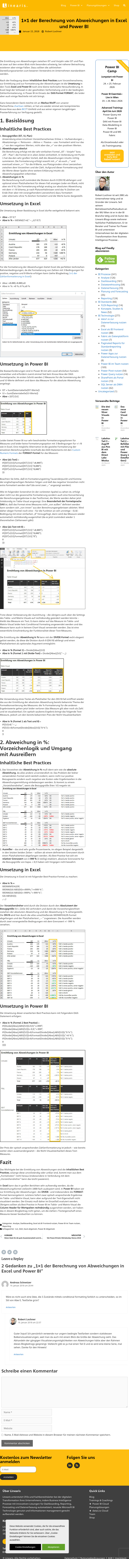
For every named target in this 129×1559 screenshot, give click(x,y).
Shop (116, 5)
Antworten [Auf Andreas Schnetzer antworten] (11, 1307)
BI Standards (105, 301)
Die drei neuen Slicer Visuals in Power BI (105, 415)
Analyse (16, 1223)
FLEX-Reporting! (109, 305)
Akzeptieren (53, 1547)
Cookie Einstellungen (25, 1547)
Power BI (76, 5)
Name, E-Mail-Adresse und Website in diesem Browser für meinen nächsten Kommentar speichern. (57, 1434)
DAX (21, 1229)
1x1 (16, 1229)
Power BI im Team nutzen (69, 1223)
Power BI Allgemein (46, 1229)
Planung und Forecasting (114, 291)
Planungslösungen (98, 5)
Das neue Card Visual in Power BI (124, 415)
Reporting (6, 1226)
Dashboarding (26, 1223)
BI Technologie (106, 315)
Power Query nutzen (112, 374)
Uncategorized (106, 391)
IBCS (24, 109)
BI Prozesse (104, 274)
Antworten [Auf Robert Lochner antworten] (19, 1354)
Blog (63, 5)
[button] (124, 5)
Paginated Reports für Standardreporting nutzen (113, 347)
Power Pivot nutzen (111, 370)
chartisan (19, 106)
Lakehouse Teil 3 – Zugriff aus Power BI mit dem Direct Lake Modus (107, 449)
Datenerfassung (109, 288)
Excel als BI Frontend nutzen (45, 1223)
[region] (37, 1536)
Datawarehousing (110, 284)
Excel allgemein (30, 1229)
